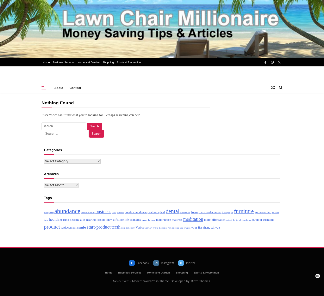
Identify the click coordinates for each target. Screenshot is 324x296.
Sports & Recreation (129, 62)
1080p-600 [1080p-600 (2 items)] (49, 212)
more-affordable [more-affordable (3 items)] (214, 219)
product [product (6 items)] (52, 227)
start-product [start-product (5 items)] (99, 227)
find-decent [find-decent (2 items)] (185, 212)
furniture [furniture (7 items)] (244, 211)
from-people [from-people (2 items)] (227, 212)
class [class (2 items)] (114, 212)
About (58, 88)
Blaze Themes (200, 281)
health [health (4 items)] (54, 219)
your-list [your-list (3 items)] (196, 227)
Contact (75, 88)
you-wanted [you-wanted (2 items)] (185, 228)
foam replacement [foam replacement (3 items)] (210, 212)
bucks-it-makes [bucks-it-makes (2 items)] (88, 212)
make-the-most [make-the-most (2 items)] (148, 220)
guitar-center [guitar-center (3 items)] (263, 212)
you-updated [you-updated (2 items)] (173, 228)
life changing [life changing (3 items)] (133, 219)
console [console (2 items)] (120, 212)
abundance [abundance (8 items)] (67, 211)
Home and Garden (88, 62)
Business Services (64, 62)
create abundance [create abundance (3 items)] (136, 212)
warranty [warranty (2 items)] (148, 228)
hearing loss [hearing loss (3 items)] (93, 219)
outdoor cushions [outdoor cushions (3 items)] (263, 219)
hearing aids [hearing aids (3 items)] (77, 219)
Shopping (108, 62)
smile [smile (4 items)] (81, 227)
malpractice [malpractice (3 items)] (163, 219)
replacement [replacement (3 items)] (68, 227)
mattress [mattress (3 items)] (177, 219)
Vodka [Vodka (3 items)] (140, 227)
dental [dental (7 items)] (173, 211)
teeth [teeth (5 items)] (115, 227)
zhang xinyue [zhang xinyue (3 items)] (211, 227)
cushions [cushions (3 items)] (153, 212)
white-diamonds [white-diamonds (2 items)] (160, 228)
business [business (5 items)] (103, 211)
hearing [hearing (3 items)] (64, 219)
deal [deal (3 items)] (162, 212)
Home (46, 62)
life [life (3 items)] (121, 219)
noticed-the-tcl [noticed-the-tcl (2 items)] (231, 220)
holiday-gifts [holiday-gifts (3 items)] (110, 219)
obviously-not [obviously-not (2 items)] (245, 220)
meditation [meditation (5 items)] (193, 219)
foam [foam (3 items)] (194, 212)
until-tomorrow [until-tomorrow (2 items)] (128, 228)
